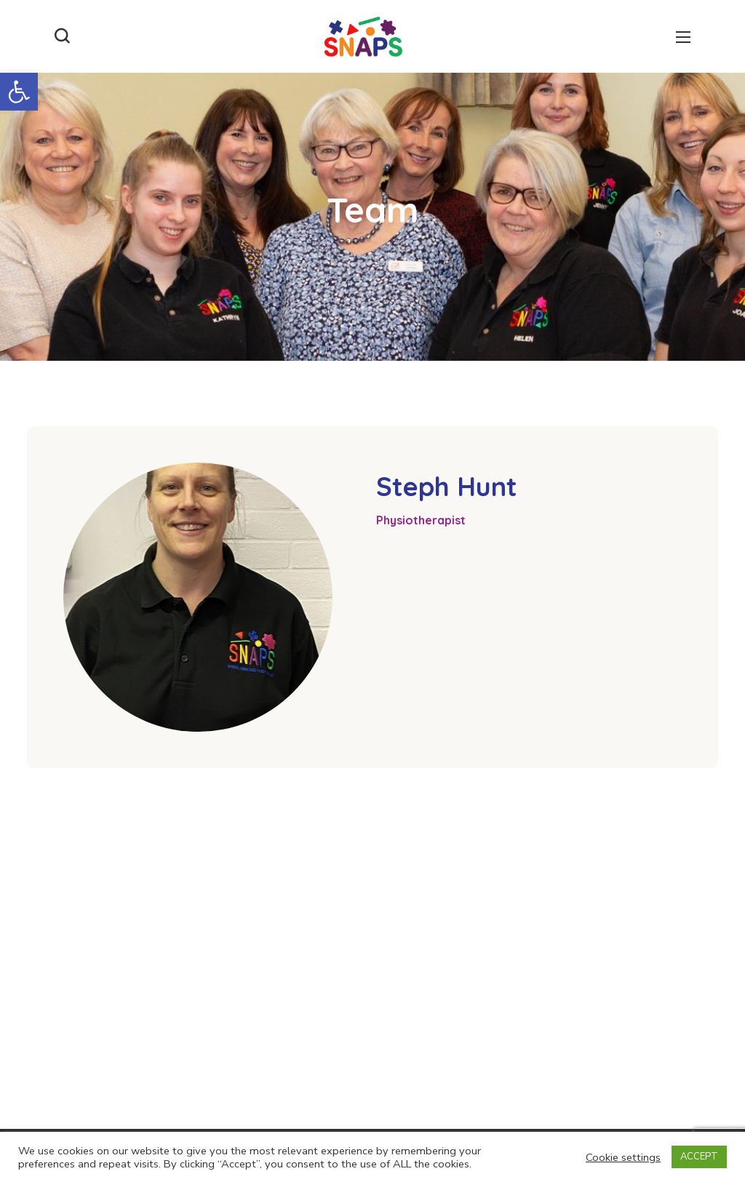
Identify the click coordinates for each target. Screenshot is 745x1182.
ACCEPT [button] (699, 1156)
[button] (19, 92)
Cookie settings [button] (623, 1157)
